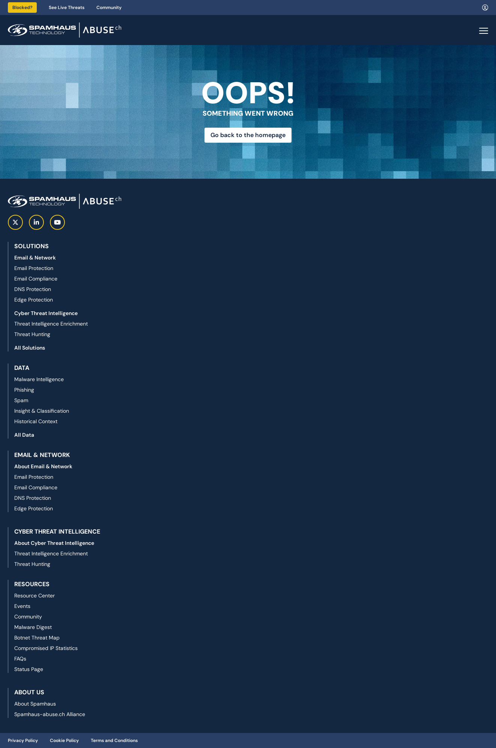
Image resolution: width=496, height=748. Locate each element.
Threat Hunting (32, 334)
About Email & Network (43, 466)
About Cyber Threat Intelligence (54, 543)
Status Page (28, 669)
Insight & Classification (41, 410)
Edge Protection (33, 299)
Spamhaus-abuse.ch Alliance (49, 714)
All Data (24, 434)
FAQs (20, 658)
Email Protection (33, 268)
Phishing (24, 389)
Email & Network (35, 257)
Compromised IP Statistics (46, 648)
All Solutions (29, 347)
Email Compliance (35, 278)
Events (22, 606)
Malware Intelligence (39, 379)
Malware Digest (33, 627)
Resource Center (34, 595)
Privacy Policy (23, 740)
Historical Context (35, 421)
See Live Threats (66, 8)
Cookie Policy (64, 740)
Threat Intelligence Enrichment (51, 323)
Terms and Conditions (114, 740)
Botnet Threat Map (37, 637)
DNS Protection (32, 289)
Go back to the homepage (248, 135)
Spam (21, 400)
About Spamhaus (35, 703)
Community (109, 8)
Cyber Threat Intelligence (46, 313)
